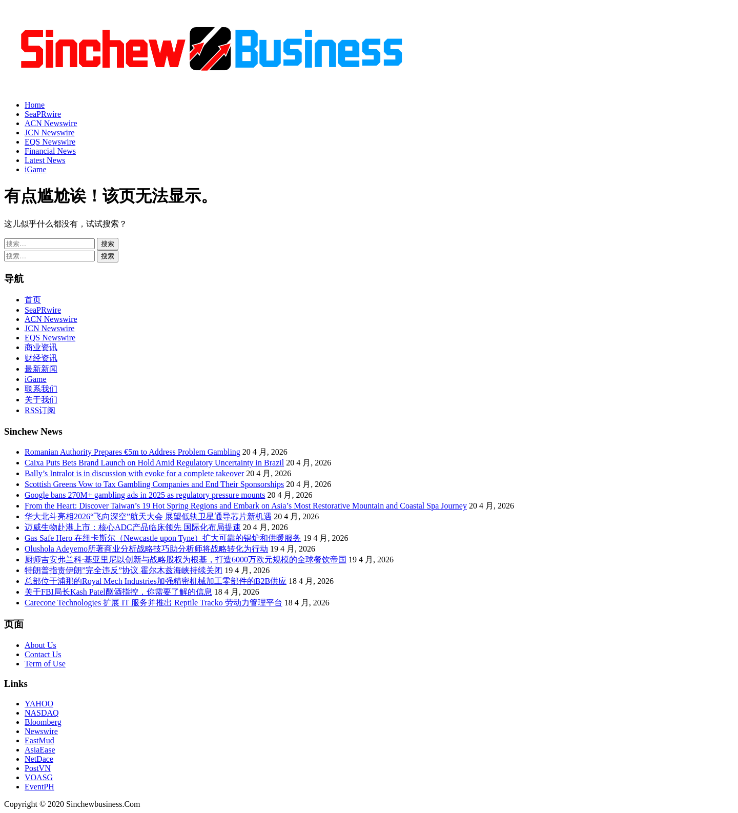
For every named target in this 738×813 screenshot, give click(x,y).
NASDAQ (42, 712)
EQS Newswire (50, 141)
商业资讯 (41, 347)
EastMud (39, 740)
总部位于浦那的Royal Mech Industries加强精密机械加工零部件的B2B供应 (155, 581)
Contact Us (43, 654)
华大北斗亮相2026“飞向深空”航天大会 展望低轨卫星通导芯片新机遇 (148, 516)
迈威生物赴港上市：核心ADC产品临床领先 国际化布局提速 (133, 527)
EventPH (39, 786)
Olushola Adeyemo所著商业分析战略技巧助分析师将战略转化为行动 (146, 548)
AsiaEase (40, 749)
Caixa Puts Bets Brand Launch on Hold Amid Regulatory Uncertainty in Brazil (154, 462)
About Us (40, 645)
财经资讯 (41, 358)
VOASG (39, 777)
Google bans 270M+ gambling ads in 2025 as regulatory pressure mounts (145, 495)
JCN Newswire (49, 132)
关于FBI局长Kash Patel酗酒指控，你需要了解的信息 (118, 591)
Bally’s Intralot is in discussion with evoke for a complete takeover (134, 473)
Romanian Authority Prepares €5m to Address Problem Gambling (132, 452)
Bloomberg (43, 722)
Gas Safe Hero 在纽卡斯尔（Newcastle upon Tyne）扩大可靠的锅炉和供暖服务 (163, 538)
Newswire (41, 731)
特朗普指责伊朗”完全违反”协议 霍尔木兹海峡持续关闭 (123, 570)
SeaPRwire (43, 114)
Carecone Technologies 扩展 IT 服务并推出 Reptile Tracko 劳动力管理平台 (153, 602)
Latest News (45, 160)
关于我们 (41, 399)
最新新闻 (41, 368)
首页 (33, 299)
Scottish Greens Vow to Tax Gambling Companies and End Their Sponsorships (154, 484)
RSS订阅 (40, 410)
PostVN (38, 768)
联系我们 (41, 388)
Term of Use (45, 663)
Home (35, 104)
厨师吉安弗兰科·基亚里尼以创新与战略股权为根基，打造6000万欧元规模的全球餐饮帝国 (185, 559)
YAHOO (39, 703)
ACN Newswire (51, 123)
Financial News (50, 151)
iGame (36, 169)
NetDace (39, 759)
